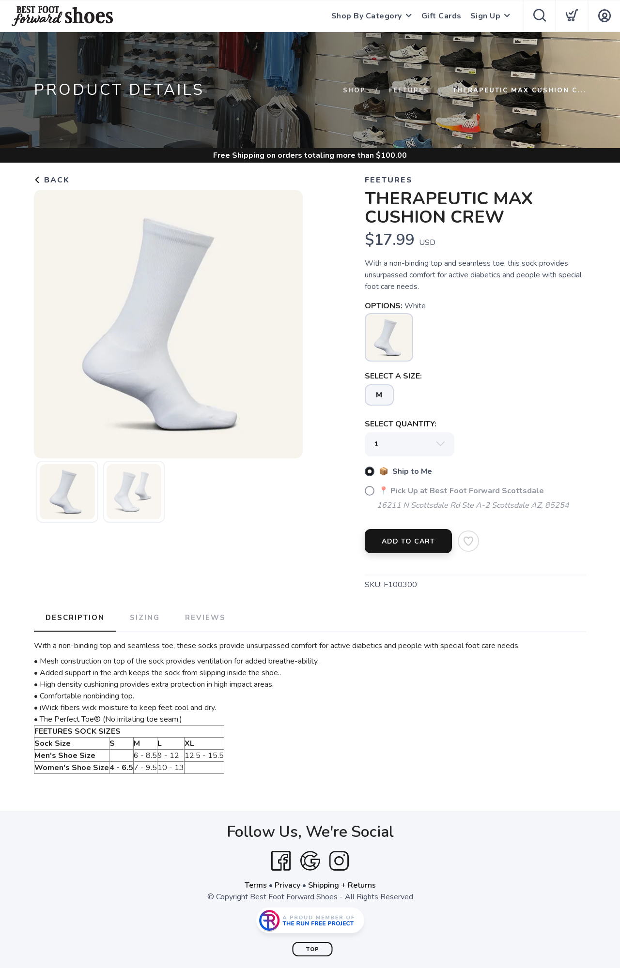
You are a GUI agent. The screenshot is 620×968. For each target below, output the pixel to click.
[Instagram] (339, 861)
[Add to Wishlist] (468, 541)
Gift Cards (441, 16)
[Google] (310, 861)
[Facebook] (280, 861)
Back (52, 180)
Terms (256, 885)
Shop (354, 90)
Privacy (287, 885)
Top (312, 949)
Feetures (409, 90)
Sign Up (485, 16)
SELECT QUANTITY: (400, 424)
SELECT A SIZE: (393, 376)
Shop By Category (366, 16)
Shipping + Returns (342, 885)
